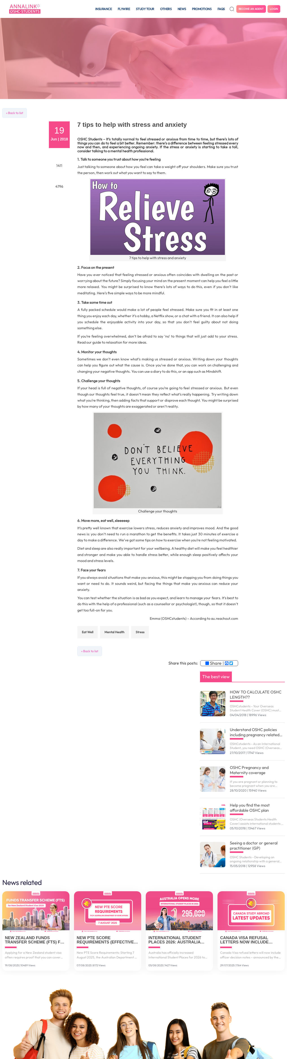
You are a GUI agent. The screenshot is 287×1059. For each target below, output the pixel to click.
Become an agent (251, 9)
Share (213, 663)
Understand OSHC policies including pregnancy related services (254, 732)
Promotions (201, 9)
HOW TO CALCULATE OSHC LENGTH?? (255, 694)
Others (166, 9)
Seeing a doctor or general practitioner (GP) (254, 845)
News (182, 9)
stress (140, 632)
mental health (114, 632)
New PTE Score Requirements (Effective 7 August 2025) (107, 940)
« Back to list (14, 113)
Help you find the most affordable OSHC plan (250, 808)
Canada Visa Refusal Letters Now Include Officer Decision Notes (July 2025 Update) (247, 940)
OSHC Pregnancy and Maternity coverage (249, 770)
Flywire (124, 9)
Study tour (145, 9)
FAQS (221, 9)
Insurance (103, 9)
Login (274, 9)
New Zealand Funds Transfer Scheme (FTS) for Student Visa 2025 (35, 940)
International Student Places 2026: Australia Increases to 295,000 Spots (178, 940)
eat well (87, 632)
